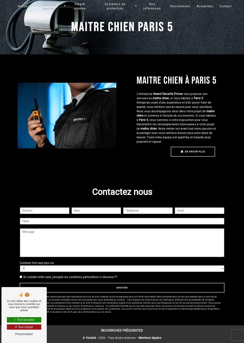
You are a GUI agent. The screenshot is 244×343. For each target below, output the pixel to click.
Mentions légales (149, 338)
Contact (226, 6)
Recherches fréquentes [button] (122, 330)
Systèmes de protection (115, 6)
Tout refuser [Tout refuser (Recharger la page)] (24, 327)
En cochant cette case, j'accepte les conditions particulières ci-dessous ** (70, 277)
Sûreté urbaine (80, 6)
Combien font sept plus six (37, 263)
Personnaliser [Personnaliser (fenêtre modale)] (24, 334)
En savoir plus (193, 151)
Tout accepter (24, 319)
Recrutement (180, 6)
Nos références (152, 6)
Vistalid (91, 338)
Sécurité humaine (49, 6)
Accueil (24, 6)
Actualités (205, 6)
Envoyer (122, 287)
